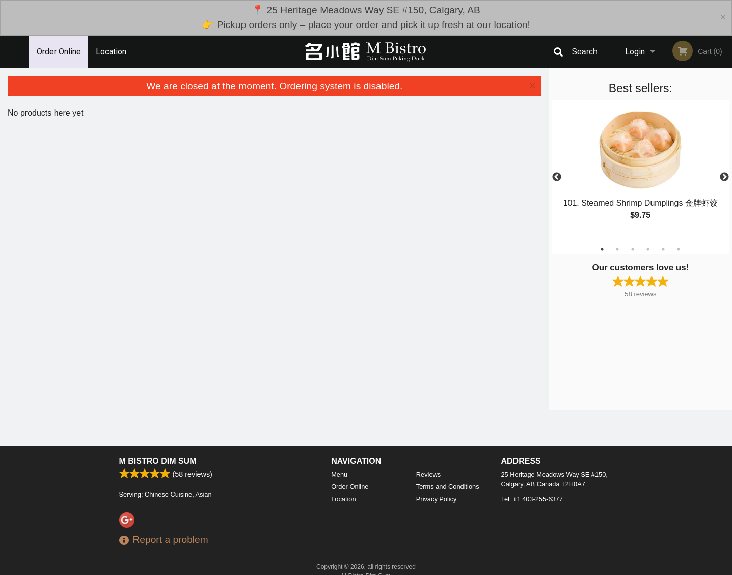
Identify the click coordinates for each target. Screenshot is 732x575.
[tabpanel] (640, 171)
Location (111, 52)
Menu (339, 474)
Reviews (428, 474)
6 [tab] (678, 249)
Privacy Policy (436, 499)
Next (724, 177)
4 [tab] (648, 249)
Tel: (532, 499)
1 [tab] (602, 249)
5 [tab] (663, 249)
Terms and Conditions (447, 486)
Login (635, 52)
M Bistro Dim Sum (158, 461)
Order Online (59, 52)
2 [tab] (617, 249)
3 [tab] (633, 249)
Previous (557, 177)
